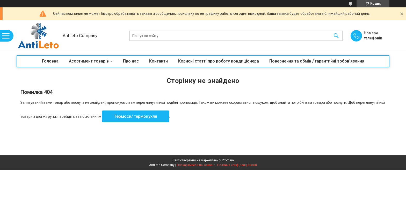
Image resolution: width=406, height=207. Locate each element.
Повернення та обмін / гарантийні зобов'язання (316, 61)
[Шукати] (336, 35)
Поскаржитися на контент (196, 165)
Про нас (131, 61)
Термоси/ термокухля (135, 116)
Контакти (158, 61)
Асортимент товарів (89, 61)
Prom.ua (228, 160)
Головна (50, 61)
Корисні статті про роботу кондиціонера (218, 61)
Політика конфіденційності (237, 165)
